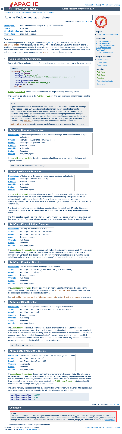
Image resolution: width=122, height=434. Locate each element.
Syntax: (11, 140)
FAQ (103, 5)
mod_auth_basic (11, 45)
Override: (12, 148)
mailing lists (109, 420)
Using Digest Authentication (107, 34)
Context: (12, 146)
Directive (39, 130)
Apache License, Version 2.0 (29, 429)
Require (100, 78)
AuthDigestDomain (103, 43)
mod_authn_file (62, 290)
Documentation (29, 12)
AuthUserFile (43, 96)
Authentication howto (105, 81)
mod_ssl (47, 52)
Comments (101, 84)
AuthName (101, 72)
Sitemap (117, 5)
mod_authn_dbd (50, 297)
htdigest (12, 98)
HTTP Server (16, 12)
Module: (11, 154)
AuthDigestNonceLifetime (105, 46)
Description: (9, 26)
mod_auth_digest (19, 124)
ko (90, 21)
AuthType (101, 75)
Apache (7, 12)
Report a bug (102, 65)
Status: (7, 28)
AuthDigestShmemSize (104, 52)
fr (87, 21)
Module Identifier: (12, 31)
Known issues (102, 62)
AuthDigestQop (101, 50)
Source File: (9, 34)
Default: (11, 143)
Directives (96, 5)
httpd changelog (103, 59)
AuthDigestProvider (103, 48)
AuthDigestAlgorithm (103, 41)
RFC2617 (51, 42)
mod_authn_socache (70, 297)
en (83, 21)
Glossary (109, 5)
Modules (88, 5)
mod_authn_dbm (19, 297)
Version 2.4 (41, 12)
